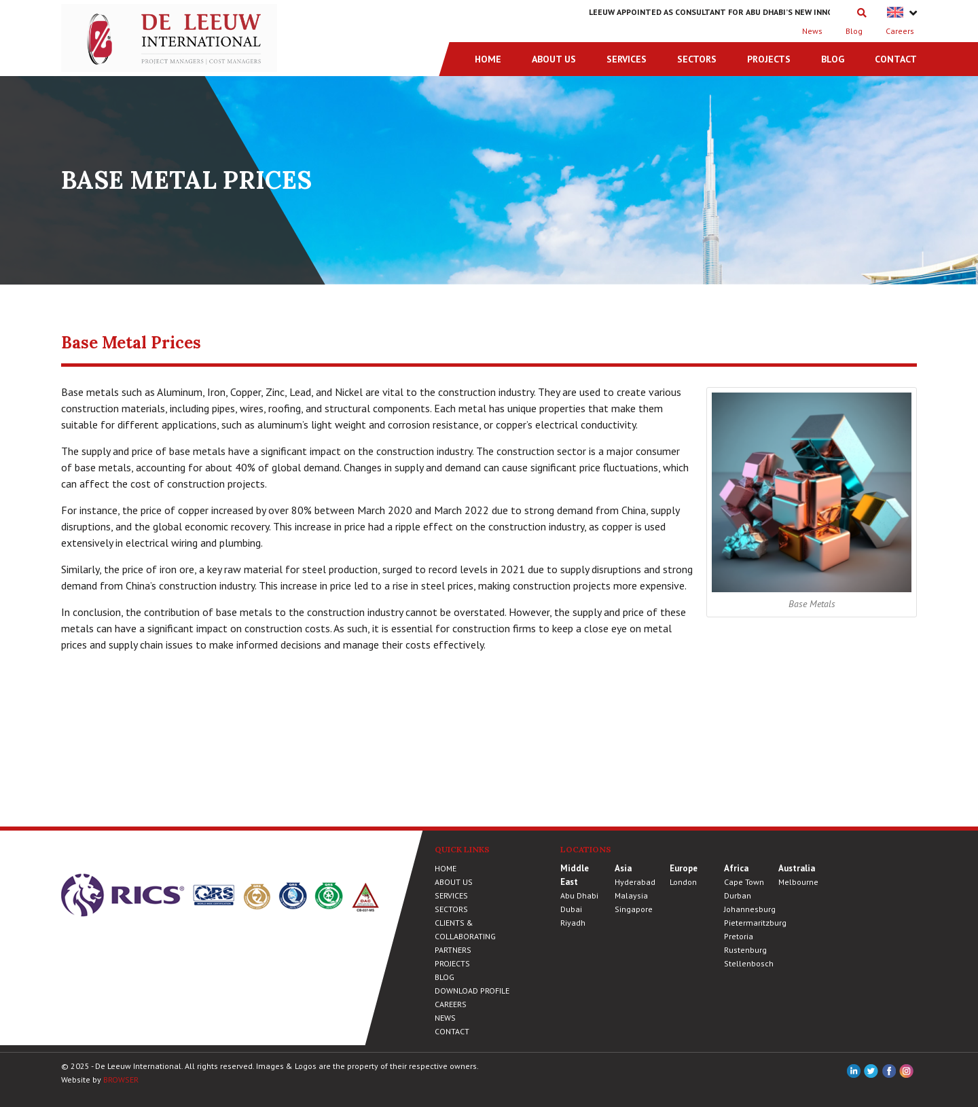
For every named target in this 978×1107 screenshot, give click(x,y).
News (812, 31)
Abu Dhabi (579, 895)
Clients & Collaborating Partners (465, 936)
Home (488, 59)
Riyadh (572, 923)
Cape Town (744, 882)
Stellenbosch (749, 963)
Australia (796, 868)
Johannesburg (750, 909)
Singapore (634, 909)
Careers (900, 31)
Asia (623, 868)
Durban (737, 895)
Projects (769, 59)
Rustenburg (745, 950)
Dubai (571, 909)
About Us (554, 59)
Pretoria (738, 936)
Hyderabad (635, 882)
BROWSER (121, 1079)
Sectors (697, 59)
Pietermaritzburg (755, 923)
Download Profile (472, 990)
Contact (896, 59)
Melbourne (798, 882)
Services (626, 59)
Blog (854, 31)
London (683, 882)
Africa (736, 868)
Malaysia (631, 895)
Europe (684, 868)
